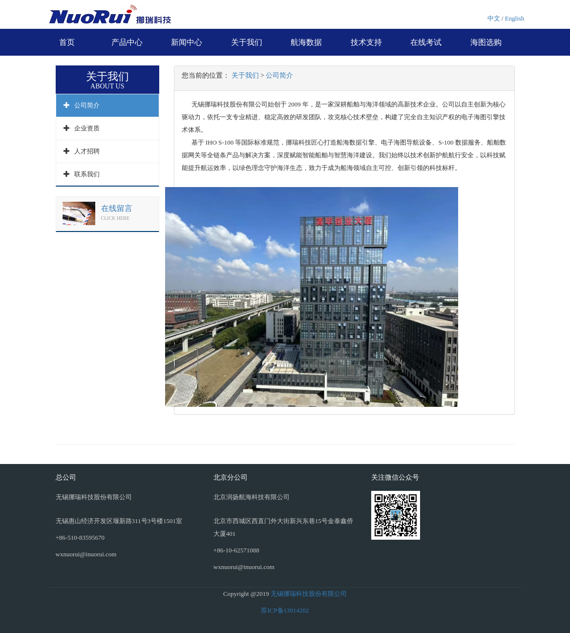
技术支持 (366, 42)
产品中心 (127, 42)
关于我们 (246, 42)
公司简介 (87, 105)
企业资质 (87, 128)
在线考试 (426, 42)
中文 (493, 18)
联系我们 (87, 174)
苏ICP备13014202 (285, 610)
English (515, 18)
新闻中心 (186, 42)
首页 (67, 42)
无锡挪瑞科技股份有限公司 (309, 593)
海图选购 (486, 42)
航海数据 (306, 42)
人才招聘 (87, 151)
